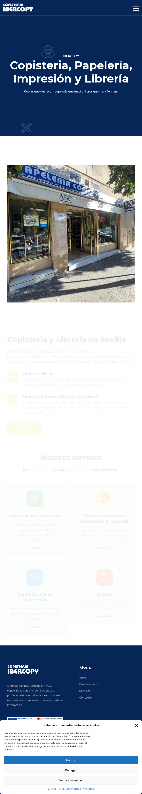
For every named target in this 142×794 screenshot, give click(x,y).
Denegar (71, 770)
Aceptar (71, 760)
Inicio (82, 677)
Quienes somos (89, 684)
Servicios (85, 691)
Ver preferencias (71, 780)
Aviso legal (88, 789)
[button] (136, 725)
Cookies (52, 789)
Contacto (85, 697)
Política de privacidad (69, 789)
